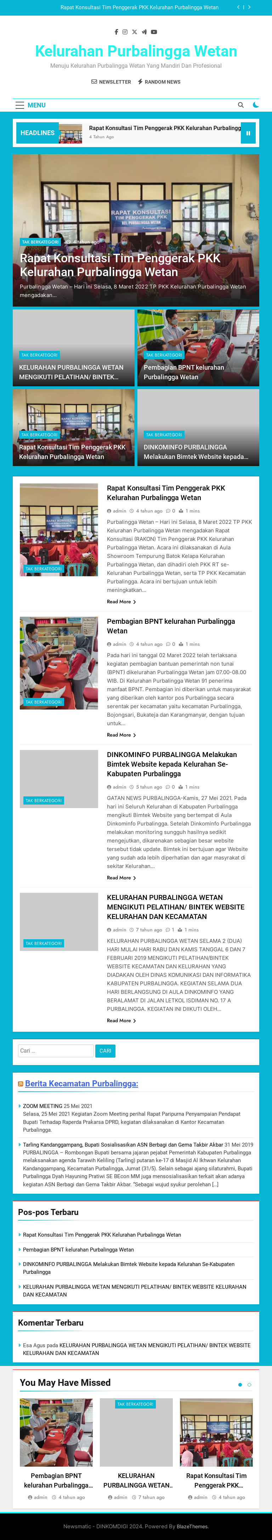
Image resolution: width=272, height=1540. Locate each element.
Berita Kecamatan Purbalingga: (81, 1083)
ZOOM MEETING (42, 1106)
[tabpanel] (56, 1449)
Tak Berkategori (40, 242)
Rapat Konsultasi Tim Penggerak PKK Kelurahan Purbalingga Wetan (140, 8)
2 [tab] (249, 1385)
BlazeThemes (192, 1526)
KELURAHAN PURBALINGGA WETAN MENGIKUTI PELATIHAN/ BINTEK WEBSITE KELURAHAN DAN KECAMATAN (175, 907)
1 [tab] (240, 1385)
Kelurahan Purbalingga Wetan (136, 51)
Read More (121, 601)
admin (119, 510)
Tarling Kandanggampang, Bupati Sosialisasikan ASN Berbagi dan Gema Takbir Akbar (123, 1145)
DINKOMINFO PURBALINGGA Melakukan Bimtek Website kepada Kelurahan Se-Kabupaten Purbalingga (197, 457)
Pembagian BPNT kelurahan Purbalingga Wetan (78, 1250)
